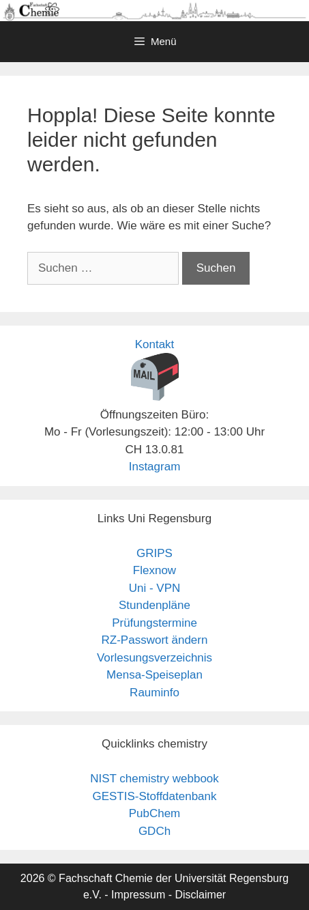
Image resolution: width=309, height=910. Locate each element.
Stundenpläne (154, 605)
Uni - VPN (155, 588)
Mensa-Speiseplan (154, 674)
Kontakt (155, 344)
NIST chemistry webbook (154, 778)
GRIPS (154, 553)
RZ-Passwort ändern (155, 640)
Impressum (138, 894)
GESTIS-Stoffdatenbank (154, 796)
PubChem (155, 813)
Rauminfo (154, 692)
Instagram (155, 466)
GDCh (154, 831)
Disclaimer (200, 894)
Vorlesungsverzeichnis (154, 657)
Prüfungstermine (154, 622)
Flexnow (154, 570)
